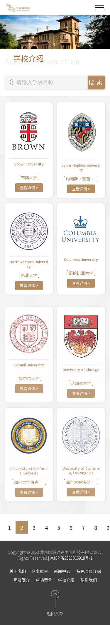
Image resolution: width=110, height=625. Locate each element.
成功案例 (44, 580)
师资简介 (21, 580)
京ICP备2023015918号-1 (70, 558)
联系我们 (88, 580)
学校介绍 (66, 580)
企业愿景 (40, 571)
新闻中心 (62, 571)
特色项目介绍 (88, 571)
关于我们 (17, 571)
